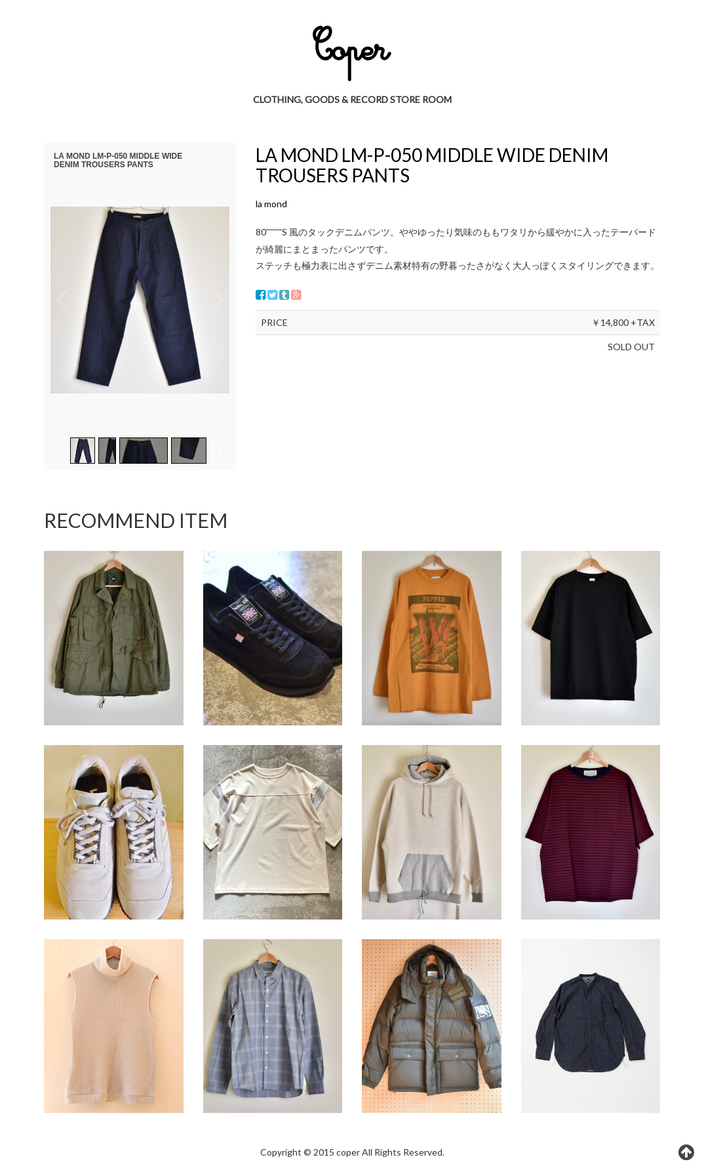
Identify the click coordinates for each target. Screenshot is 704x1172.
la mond (271, 203)
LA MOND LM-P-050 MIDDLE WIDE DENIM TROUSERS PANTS (432, 165)
